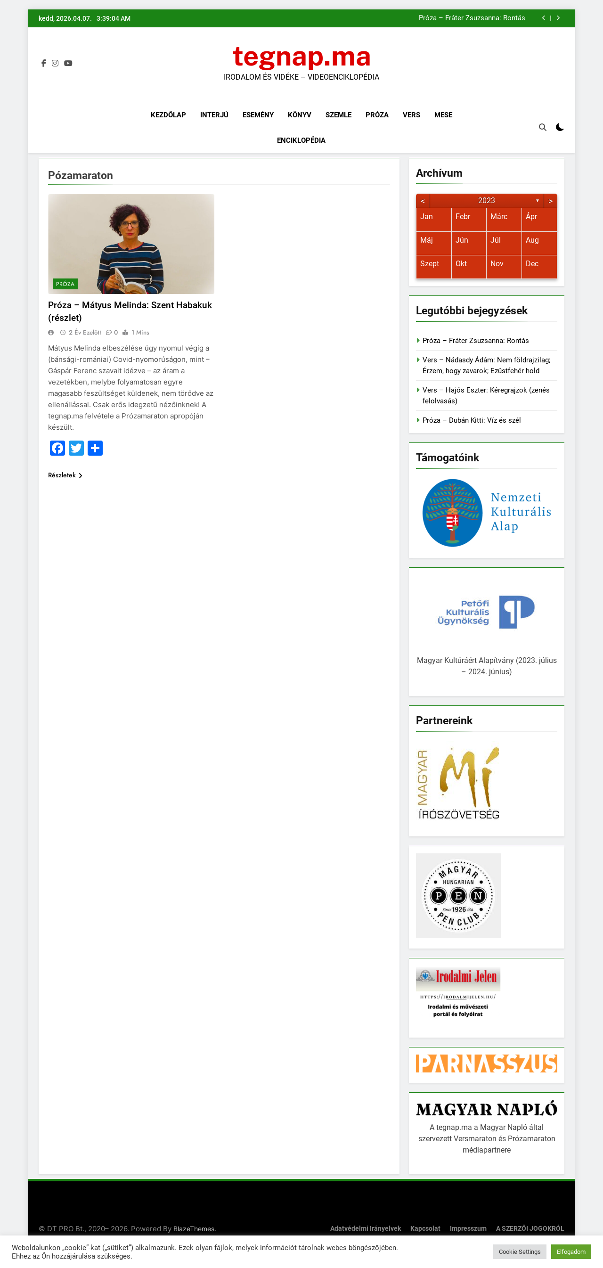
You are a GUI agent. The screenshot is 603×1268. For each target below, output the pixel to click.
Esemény (258, 115)
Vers (411, 115)
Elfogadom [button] (571, 1251)
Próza (377, 115)
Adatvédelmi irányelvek (365, 1229)
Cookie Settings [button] (520, 1251)
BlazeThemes (193, 1229)
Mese (443, 115)
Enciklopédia (301, 140)
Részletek (65, 475)
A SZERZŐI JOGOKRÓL (530, 1229)
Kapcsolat (425, 1229)
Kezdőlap (168, 115)
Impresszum (468, 1229)
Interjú (214, 115)
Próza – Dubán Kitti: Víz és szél (472, 420)
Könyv (299, 115)
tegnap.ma (301, 56)
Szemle (338, 115)
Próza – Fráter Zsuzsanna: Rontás (472, 18)
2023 (486, 200)
